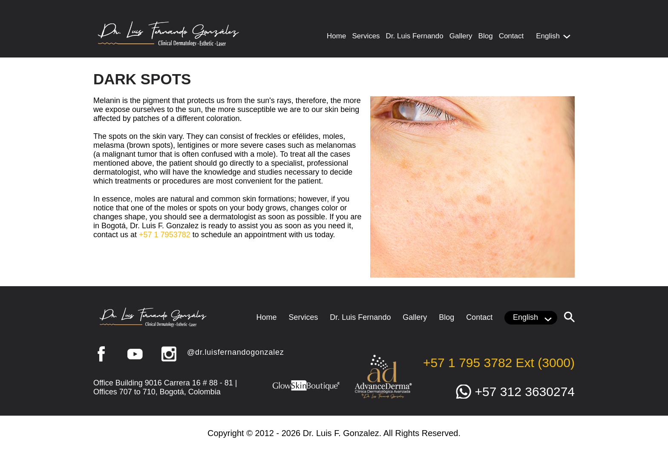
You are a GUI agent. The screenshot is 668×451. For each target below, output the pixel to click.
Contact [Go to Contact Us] (511, 36)
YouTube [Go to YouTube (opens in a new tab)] (135, 354)
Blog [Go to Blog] (485, 36)
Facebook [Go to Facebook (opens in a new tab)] (101, 354)
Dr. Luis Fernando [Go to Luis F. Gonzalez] (414, 36)
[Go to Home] (169, 43)
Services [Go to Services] (366, 36)
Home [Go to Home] (336, 36)
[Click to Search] (569, 316)
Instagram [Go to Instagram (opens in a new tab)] (169, 354)
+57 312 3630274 (525, 392)
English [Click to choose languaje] (548, 36)
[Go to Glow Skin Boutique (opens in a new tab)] (306, 389)
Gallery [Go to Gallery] (460, 36)
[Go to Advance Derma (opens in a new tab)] (383, 397)
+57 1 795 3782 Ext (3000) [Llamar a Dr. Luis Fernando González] (499, 363)
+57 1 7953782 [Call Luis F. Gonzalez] (164, 234)
